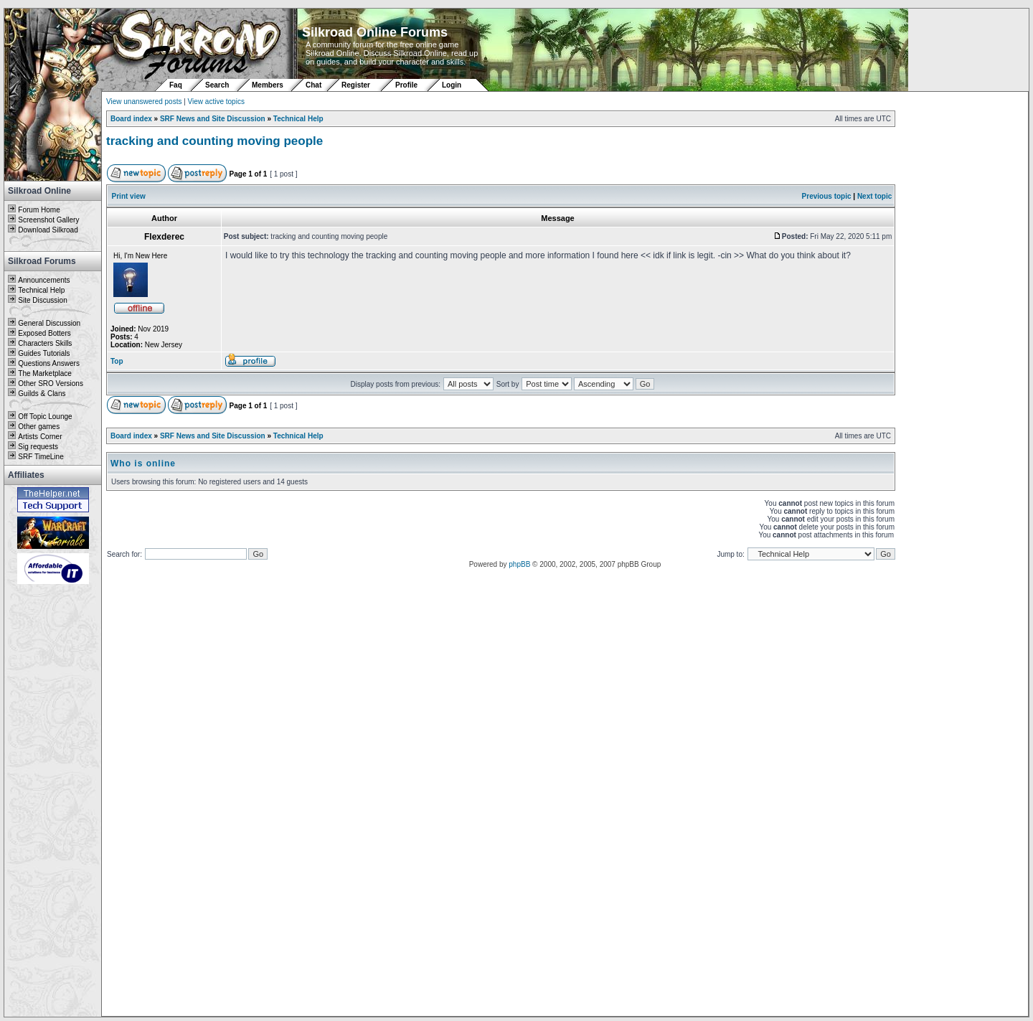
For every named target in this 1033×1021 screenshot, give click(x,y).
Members (267, 85)
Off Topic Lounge (45, 416)
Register (355, 85)
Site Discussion (42, 300)
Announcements (44, 280)
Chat (315, 85)
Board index (131, 119)
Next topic (874, 196)
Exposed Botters (44, 333)
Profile (406, 85)
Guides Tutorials (44, 353)
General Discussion (49, 323)
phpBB (519, 564)
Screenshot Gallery (48, 220)
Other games (39, 426)
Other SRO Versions (50, 383)
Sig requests (38, 447)
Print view (129, 196)
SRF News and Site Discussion (212, 119)
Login (451, 85)
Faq (175, 85)
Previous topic (827, 196)
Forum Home (39, 210)
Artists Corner (40, 437)
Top (116, 361)
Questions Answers (49, 363)
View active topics (216, 101)
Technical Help (41, 290)
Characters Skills (45, 343)
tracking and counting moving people (214, 141)
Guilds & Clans (41, 393)
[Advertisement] (53, 801)
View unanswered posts (143, 101)
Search (217, 85)
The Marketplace (44, 373)
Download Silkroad (47, 230)
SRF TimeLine (40, 457)
